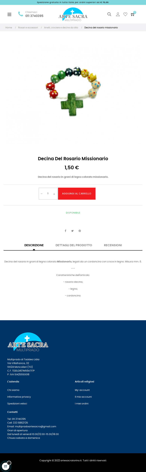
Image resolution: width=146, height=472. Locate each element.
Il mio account (83, 397)
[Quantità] (48, 193)
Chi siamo (13, 390)
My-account (82, 390)
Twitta (72, 231)
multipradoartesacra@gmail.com (35, 426)
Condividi (65, 231)
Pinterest (80, 231)
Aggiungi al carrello (76, 194)
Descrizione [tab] (34, 245)
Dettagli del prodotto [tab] (74, 245)
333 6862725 (20, 423)
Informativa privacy (19, 397)
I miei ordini (81, 404)
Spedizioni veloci (17, 404)
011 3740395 (34, 16)
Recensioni (113, 245)
